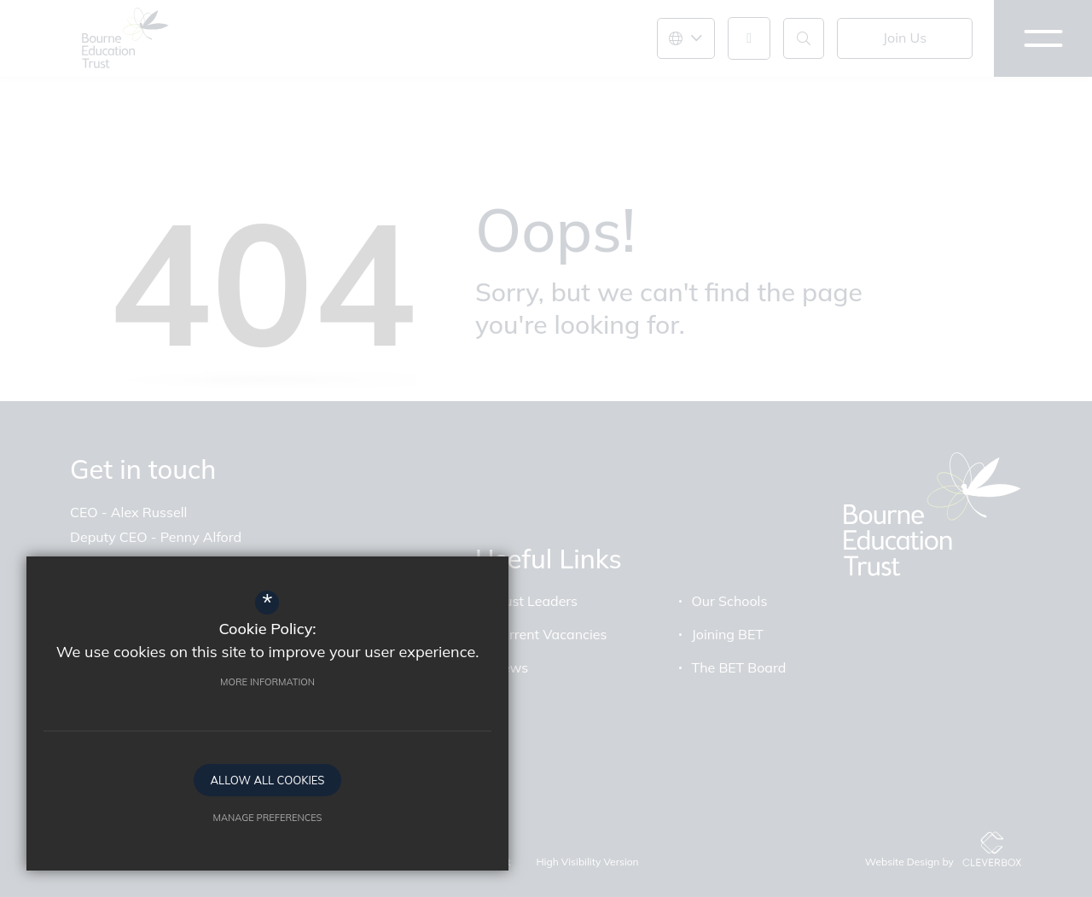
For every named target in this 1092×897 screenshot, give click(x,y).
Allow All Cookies (183, 772)
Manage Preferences (183, 810)
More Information (183, 674)
